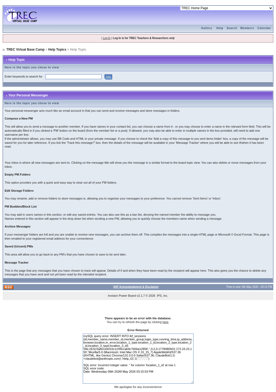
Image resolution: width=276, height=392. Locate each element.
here (165, 322)
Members (247, 28)
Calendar (264, 28)
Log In (107, 38)
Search (232, 28)
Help (219, 28)
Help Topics (57, 49)
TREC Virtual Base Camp (25, 49)
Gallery (206, 28)
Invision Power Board (122, 295)
